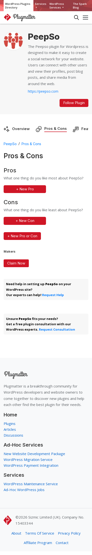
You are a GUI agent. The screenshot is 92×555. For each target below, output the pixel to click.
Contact (62, 542)
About (16, 533)
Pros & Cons (55, 128)
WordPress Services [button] (56, 5)
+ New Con (24, 220)
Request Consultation (57, 329)
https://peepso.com (43, 91)
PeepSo (10, 144)
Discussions (13, 435)
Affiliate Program (38, 542)
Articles (10, 429)
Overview (21, 128)
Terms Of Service (39, 533)
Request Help (53, 295)
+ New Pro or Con (22, 236)
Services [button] (40, 4)
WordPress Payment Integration (31, 465)
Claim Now (16, 263)
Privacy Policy (69, 533)
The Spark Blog (80, 5)
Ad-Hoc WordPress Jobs (24, 489)
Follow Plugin (74, 102)
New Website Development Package (34, 453)
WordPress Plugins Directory (17, 5)
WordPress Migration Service (28, 459)
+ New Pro (25, 189)
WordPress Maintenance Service (31, 483)
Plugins (9, 423)
